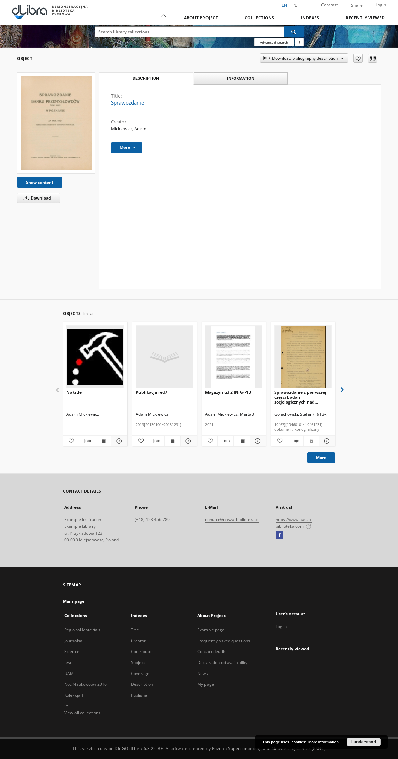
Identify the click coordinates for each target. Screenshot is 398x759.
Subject (138, 662)
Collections (260, 18)
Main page (73, 601)
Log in (281, 626)
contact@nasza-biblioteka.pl (232, 519)
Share (357, 5)
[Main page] (163, 17)
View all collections (82, 713)
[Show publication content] (103, 441)
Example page (211, 630)
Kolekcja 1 (74, 695)
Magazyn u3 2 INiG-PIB (228, 392)
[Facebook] (279, 535)
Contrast (329, 5)
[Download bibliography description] (87, 441)
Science (71, 651)
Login (381, 5)
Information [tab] (240, 78)
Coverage (140, 673)
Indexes (310, 18)
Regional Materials (82, 630)
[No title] (95, 357)
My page (205, 684)
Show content (39, 182)
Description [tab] (146, 78)
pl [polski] (294, 5)
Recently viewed (365, 18)
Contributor (142, 651)
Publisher (140, 695)
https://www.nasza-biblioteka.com (294, 523)
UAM (69, 673)
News (202, 673)
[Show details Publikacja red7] (187, 441)
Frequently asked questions (223, 641)
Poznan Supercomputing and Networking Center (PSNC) (269, 749)
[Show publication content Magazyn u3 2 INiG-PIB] (241, 441)
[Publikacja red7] (164, 357)
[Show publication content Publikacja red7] (172, 441)
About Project (201, 18)
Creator (138, 641)
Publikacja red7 (151, 392)
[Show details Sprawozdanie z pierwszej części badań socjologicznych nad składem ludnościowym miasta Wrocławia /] (326, 441)
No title (74, 392)
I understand (363, 742)
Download (36, 198)
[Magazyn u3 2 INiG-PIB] (233, 357)
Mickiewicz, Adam (128, 129)
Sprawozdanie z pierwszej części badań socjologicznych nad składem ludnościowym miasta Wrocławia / (300, 397)
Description (142, 684)
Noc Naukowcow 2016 (85, 684)
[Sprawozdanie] (56, 123)
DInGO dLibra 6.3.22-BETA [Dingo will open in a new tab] (141, 749)
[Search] (294, 31)
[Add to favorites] (358, 58)
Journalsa (73, 641)
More (321, 457)
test (67, 662)
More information (323, 742)
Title (135, 630)
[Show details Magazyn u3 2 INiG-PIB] (257, 441)
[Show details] (118, 441)
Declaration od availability (222, 662)
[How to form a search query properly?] (299, 42)
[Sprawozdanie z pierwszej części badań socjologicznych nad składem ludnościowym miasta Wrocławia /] (303, 357)
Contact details (211, 651)
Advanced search (274, 42)
